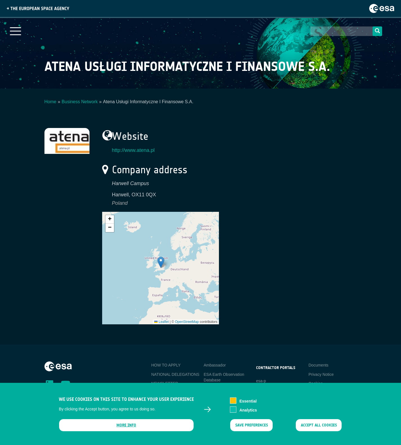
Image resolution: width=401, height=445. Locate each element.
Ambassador (215, 365)
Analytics (248, 410)
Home (50, 101)
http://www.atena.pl (133, 150)
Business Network (80, 101)
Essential (248, 401)
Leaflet (161, 322)
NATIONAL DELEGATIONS (175, 374)
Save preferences (251, 425)
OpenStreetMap (187, 322)
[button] (160, 262)
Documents (318, 365)
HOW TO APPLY (166, 365)
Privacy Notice (320, 374)
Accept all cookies (319, 425)
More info (126, 425)
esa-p (261, 381)
